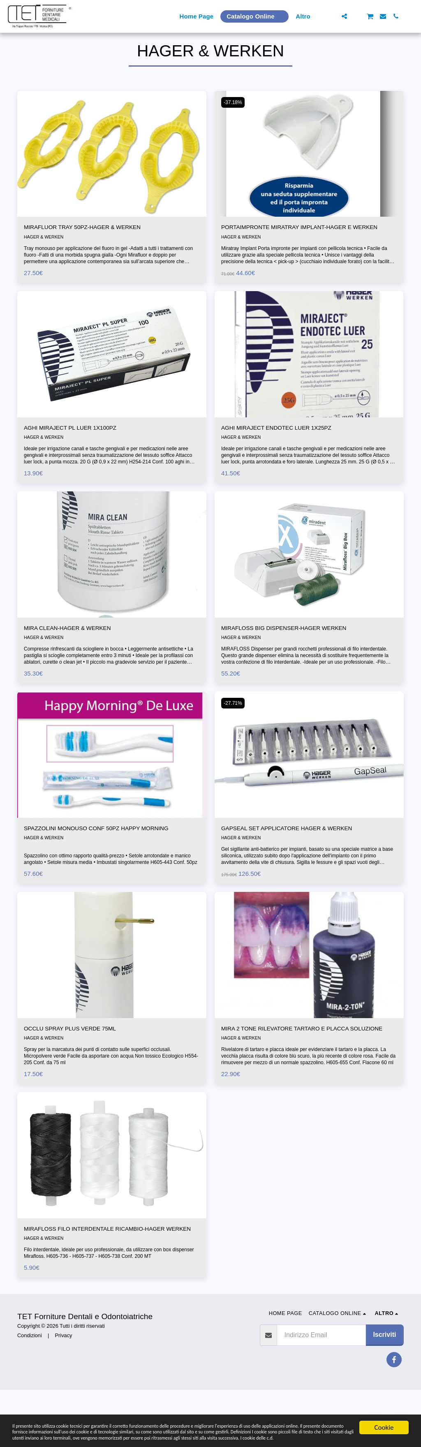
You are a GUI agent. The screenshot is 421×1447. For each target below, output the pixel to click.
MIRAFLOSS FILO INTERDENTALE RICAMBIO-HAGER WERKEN (107, 1280)
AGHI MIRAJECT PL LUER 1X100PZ (78, 458)
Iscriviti (384, 1391)
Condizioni (29, 1392)
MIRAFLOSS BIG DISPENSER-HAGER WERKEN (294, 660)
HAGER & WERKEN (45, 256)
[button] (332, 16)
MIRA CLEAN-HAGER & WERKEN (75, 660)
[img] (111, 172)
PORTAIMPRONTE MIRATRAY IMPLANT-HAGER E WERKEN (298, 251)
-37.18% (234, 121)
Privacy (63, 1392)
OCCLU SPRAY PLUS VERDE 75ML (78, 1063)
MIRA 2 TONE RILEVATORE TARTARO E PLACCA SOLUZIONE (296, 1068)
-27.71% (234, 736)
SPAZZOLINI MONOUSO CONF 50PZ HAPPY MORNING (109, 861)
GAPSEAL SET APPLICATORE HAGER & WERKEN (298, 861)
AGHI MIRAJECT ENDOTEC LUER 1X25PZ (286, 458)
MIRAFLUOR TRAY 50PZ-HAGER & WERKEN (92, 246)
